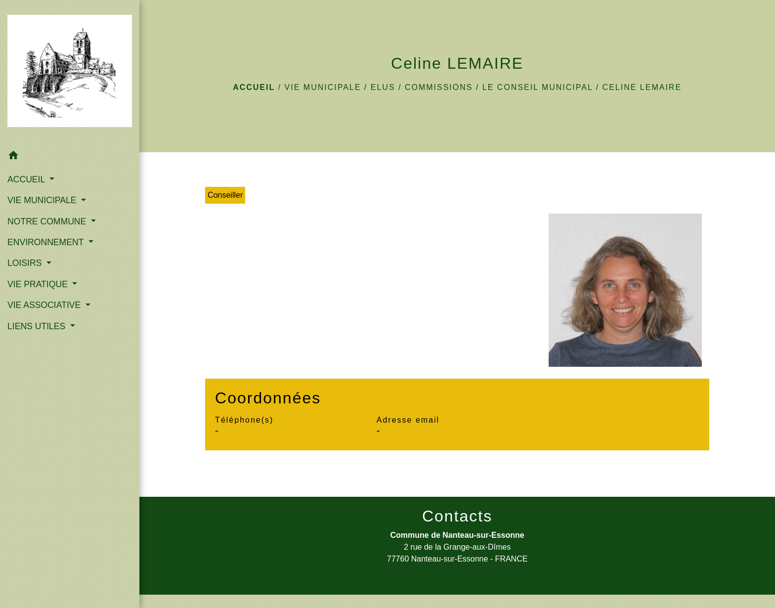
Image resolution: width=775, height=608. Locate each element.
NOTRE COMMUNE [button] (47, 221)
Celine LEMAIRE (642, 87)
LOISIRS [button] (25, 263)
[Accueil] (69, 72)
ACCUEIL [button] (27, 179)
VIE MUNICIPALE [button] (43, 200)
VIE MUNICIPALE (323, 87)
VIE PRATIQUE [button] (38, 284)
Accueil (254, 87)
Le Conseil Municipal (537, 87)
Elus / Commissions (422, 87)
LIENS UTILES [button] (37, 326)
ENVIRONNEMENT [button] (46, 242)
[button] (69, 157)
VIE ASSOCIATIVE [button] (45, 305)
